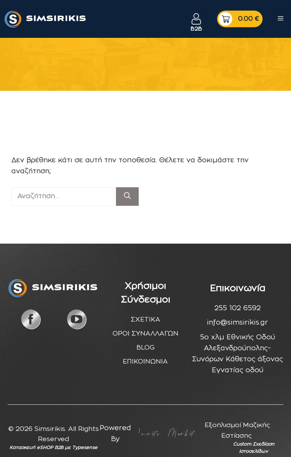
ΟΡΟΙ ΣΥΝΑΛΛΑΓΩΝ (145, 333)
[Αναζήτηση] (127, 196)
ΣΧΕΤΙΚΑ (145, 319)
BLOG (145, 347)
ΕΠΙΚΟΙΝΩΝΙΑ (145, 361)
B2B (196, 29)
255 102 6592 (237, 308)
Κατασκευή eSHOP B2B (36, 447)
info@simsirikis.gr (237, 322)
